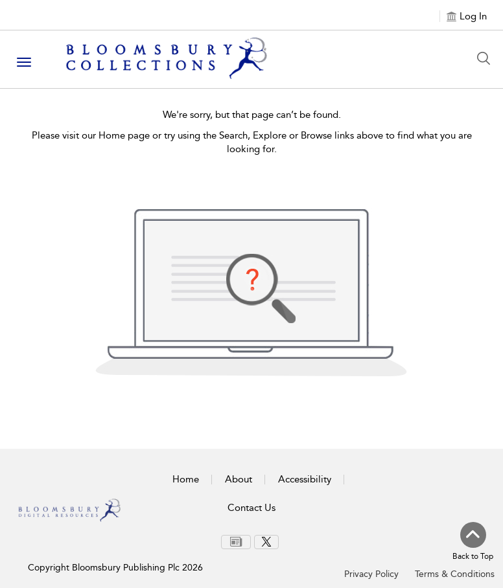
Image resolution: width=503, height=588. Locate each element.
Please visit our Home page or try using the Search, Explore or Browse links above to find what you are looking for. (252, 142)
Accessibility (304, 479)
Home (185, 479)
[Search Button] (487, 58)
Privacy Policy (371, 574)
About (238, 479)
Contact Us (251, 508)
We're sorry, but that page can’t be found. (252, 114)
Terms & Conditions (455, 574)
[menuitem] (236, 542)
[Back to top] (472, 542)
